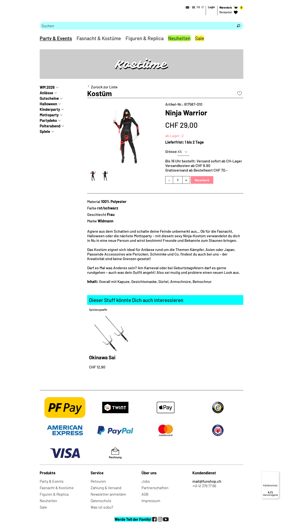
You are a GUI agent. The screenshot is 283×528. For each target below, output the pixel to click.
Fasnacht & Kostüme (99, 38)
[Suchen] (238, 26)
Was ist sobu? (102, 507)
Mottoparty (49, 115)
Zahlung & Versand (106, 487)
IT (203, 7)
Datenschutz (101, 500)
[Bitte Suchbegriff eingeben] (137, 26)
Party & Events (56, 38)
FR (198, 7)
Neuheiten (179, 38)
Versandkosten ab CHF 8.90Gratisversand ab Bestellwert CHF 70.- (196, 167)
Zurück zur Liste (104, 87)
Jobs (146, 481)
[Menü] (277, 473)
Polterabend (50, 126)
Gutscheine (49, 98)
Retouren (98, 481)
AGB (145, 494)
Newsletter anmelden (108, 494)
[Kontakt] (186, 7)
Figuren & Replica (145, 38)
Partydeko (48, 120)
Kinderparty (50, 109)
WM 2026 (47, 87)
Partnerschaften (155, 487)
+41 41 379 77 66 (204, 485)
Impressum (151, 500)
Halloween (48, 103)
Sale (199, 38)
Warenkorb (202, 180)
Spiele (45, 131)
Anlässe (46, 92)
